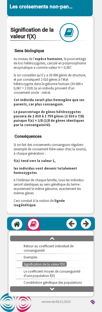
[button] (52, 238)
